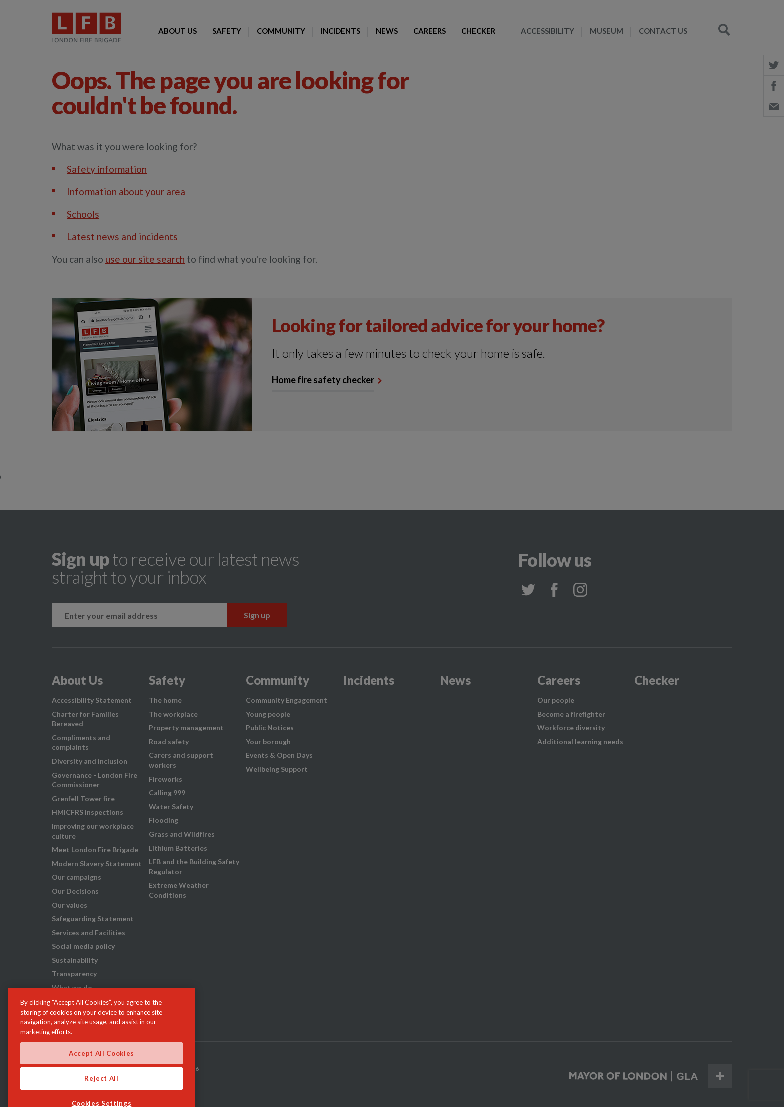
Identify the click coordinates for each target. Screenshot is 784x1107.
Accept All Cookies (101, 1073)
